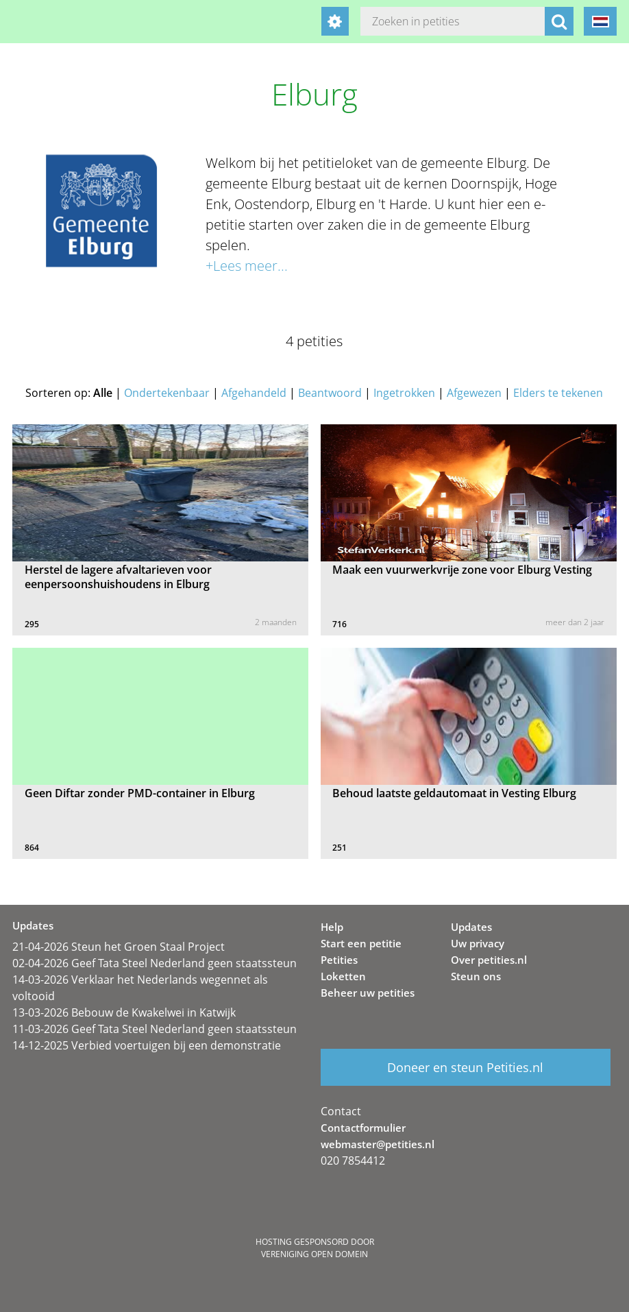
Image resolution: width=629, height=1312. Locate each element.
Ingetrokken (404, 392)
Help (332, 927)
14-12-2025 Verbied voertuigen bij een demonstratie (146, 1045)
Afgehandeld (253, 392)
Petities (339, 960)
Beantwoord (330, 392)
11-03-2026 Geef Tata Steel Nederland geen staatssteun (154, 1028)
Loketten (343, 976)
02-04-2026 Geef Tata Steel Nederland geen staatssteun (154, 963)
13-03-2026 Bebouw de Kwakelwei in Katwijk (124, 1012)
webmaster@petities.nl (377, 1144)
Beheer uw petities (368, 992)
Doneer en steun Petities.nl (465, 1067)
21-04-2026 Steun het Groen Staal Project (118, 946)
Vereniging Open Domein (314, 1254)
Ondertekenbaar (167, 392)
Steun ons (476, 976)
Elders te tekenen (558, 392)
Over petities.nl (489, 960)
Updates (471, 927)
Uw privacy (477, 943)
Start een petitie (361, 943)
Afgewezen (474, 392)
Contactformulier (363, 1127)
